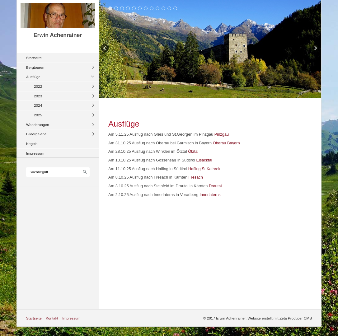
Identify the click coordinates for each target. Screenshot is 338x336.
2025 (38, 115)
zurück (105, 49)
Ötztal (193, 151)
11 (169, 8)
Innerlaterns (210, 194)
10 (164, 8)
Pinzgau (221, 134)
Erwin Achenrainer (58, 35)
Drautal (215, 186)
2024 (38, 105)
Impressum (35, 153)
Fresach (196, 177)
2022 (38, 86)
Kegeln (32, 144)
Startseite (34, 58)
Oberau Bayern (226, 143)
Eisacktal (204, 160)
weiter (315, 49)
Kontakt (52, 318)
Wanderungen (37, 125)
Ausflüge (33, 77)
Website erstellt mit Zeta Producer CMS (280, 318)
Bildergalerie (36, 134)
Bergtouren (35, 67)
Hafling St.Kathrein (205, 168)
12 (175, 8)
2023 (38, 96)
